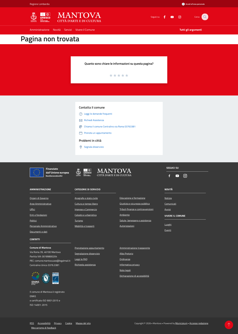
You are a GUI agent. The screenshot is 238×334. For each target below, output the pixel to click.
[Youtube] (170, 17)
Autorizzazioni (127, 226)
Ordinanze (125, 259)
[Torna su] (229, 325)
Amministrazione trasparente (135, 248)
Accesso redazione (198, 323)
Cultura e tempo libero (86, 204)
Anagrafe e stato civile (86, 198)
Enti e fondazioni (38, 215)
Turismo (79, 220)
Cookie (68, 323)
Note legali (125, 270)
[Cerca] (204, 16)
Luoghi (168, 224)
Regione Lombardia (39, 4)
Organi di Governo (39, 198)
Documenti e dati (38, 231)
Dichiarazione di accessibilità (134, 276)
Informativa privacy (130, 264)
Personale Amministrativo (43, 226)
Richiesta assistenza (85, 264)
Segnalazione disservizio (87, 253)
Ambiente (125, 215)
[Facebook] (162, 17)
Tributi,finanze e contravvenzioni (136, 209)
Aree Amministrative (40, 204)
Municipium (181, 323)
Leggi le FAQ (81, 259)
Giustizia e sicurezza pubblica (135, 203)
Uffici (32, 209)
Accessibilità (44, 323)
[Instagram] (178, 17)
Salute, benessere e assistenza (135, 220)
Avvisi (168, 209)
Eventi (168, 230)
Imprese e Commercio (86, 209)
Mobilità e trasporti (84, 226)
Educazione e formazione (132, 198)
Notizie (168, 198)
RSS (32, 323)
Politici (33, 220)
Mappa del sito (83, 323)
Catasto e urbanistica (86, 215)
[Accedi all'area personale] (193, 4)
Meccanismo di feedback (43, 328)
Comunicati (170, 204)
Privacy (58, 323)
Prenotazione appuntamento (89, 248)
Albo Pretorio (126, 253)
